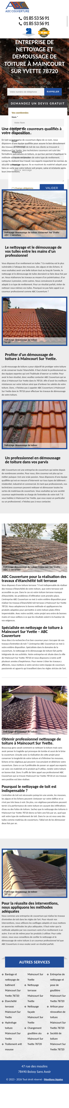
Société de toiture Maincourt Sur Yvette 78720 (58, 1041)
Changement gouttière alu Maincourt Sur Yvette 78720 (35, 1036)
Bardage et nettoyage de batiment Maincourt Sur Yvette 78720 (13, 985)
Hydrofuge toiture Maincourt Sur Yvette (13, 1030)
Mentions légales (53, 1079)
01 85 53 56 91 (34, 18)
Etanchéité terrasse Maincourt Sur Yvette (13, 1009)
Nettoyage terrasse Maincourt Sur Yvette (35, 993)
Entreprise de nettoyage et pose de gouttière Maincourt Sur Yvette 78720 (58, 988)
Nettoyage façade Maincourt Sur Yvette (35, 1014)
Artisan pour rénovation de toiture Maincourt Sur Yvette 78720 (58, 1017)
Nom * (15, 117)
